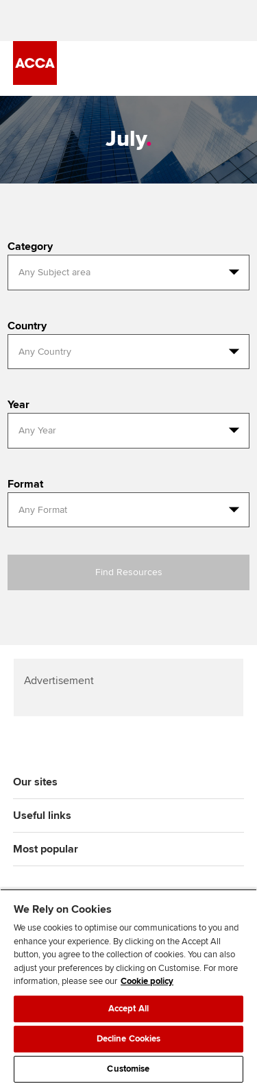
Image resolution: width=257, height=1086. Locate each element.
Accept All (128, 1008)
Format (25, 484)
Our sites (35, 782)
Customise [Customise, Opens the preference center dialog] (128, 1068)
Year (18, 405)
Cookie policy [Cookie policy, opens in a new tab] (147, 981)
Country (27, 326)
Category (30, 246)
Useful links (42, 815)
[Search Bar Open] (197, 68)
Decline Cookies (129, 1038)
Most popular (45, 849)
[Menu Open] (235, 68)
